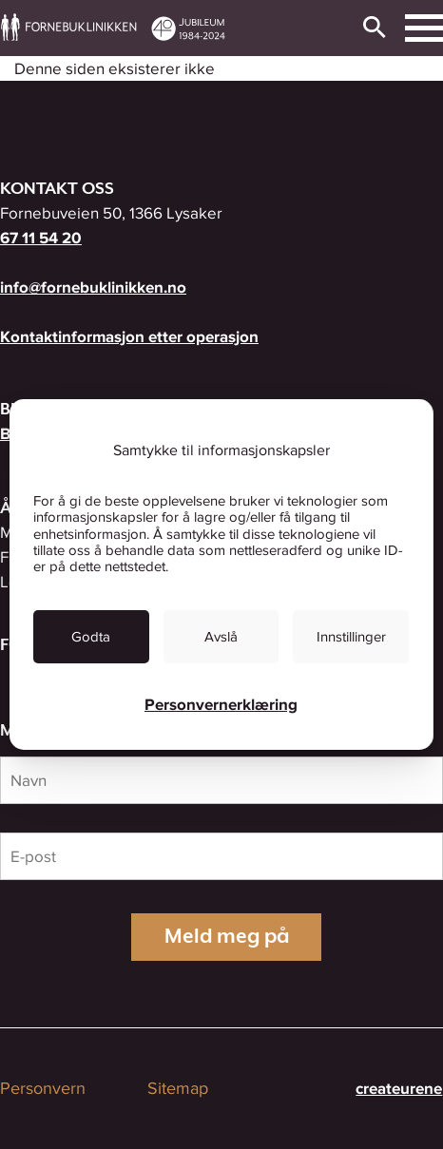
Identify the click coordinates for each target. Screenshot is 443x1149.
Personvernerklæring (221, 704)
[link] (91, 636)
